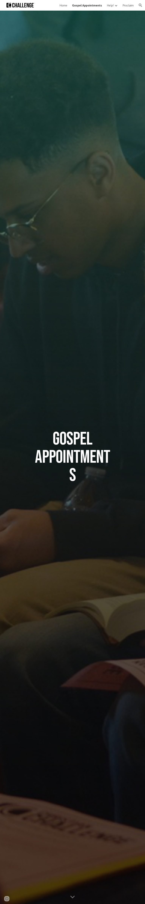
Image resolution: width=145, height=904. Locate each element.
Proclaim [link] (128, 5)
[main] (72, 457)
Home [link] (63, 5)
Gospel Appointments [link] (87, 5)
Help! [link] (110, 5)
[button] (140, 5)
